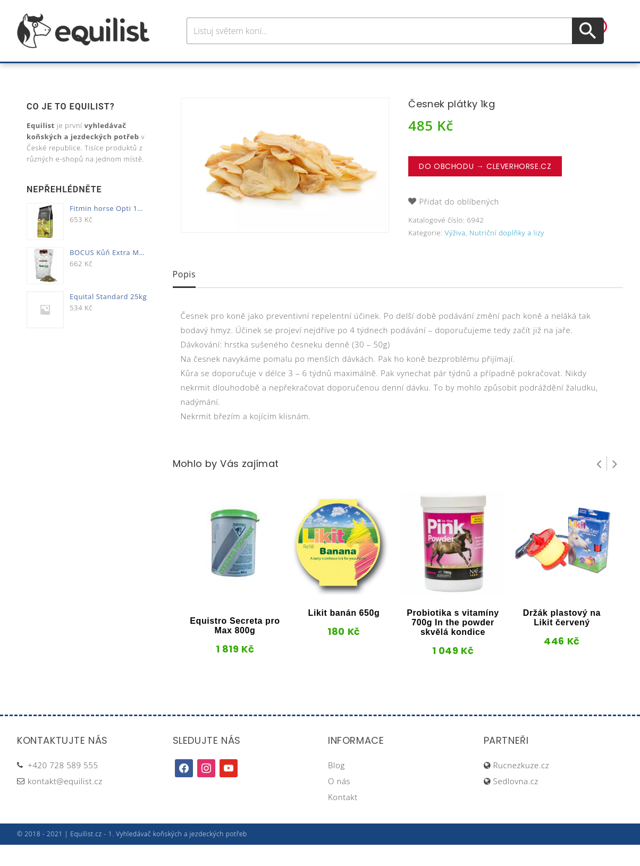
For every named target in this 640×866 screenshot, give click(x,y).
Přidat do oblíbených (459, 222)
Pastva (434, 73)
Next (615, 485)
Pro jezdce (233, 73)
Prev (599, 485)
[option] (285, 186)
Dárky (477, 73)
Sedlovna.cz (515, 802)
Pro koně (171, 73)
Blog (336, 786)
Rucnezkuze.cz (521, 786)
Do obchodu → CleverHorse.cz (485, 187)
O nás (339, 802)
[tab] (184, 296)
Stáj (396, 73)
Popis (184, 295)
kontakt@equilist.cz (65, 802)
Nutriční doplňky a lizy (506, 254)
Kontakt (343, 818)
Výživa (359, 73)
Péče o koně (301, 73)
